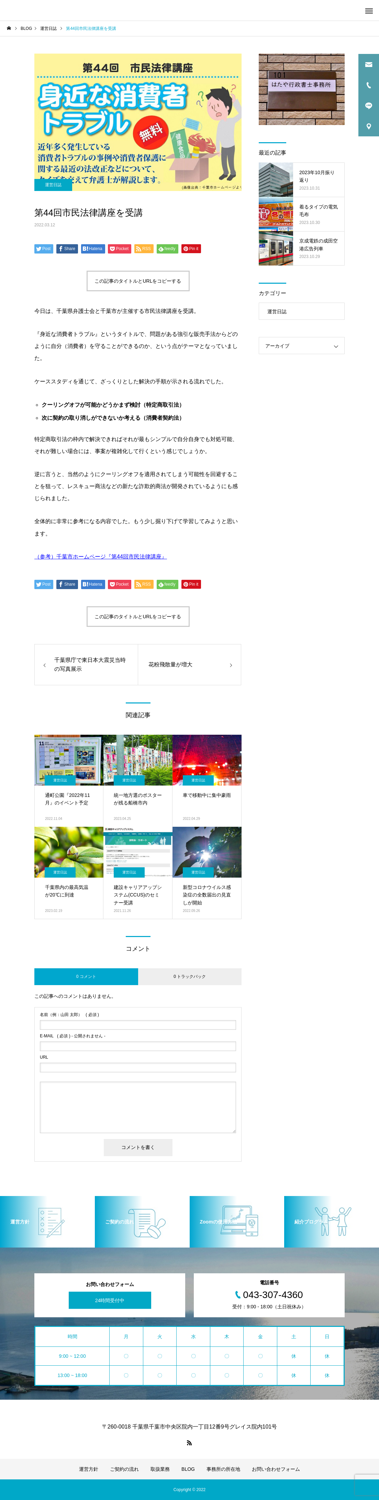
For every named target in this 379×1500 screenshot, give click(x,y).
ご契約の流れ (124, 1469)
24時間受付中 (110, 1300)
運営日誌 (53, 184)
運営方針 (88, 1469)
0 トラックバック (190, 976)
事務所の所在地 (223, 1469)
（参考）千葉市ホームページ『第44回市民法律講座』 (100, 557)
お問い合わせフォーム (276, 1469)
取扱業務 (160, 1469)
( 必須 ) (69, 1015)
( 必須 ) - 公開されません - (72, 1036)
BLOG (188, 1469)
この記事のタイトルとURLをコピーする (137, 281)
